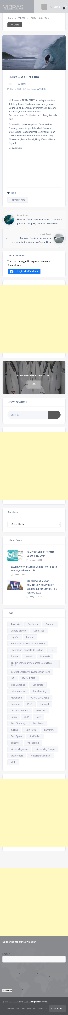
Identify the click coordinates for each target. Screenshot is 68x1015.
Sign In (55, 7)
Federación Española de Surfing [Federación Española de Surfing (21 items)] (27, 650)
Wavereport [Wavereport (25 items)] (17, 755)
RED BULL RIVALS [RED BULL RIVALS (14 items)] (20, 710)
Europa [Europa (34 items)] (30, 637)
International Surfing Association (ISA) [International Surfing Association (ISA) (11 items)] (30, 672)
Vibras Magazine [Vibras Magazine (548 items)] (19, 749)
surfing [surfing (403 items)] (14, 730)
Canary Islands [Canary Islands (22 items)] (18, 630)
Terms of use (13, 1008)
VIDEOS (21, 18)
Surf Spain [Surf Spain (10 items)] (16, 736)
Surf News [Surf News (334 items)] (31, 730)
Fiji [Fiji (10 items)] (52, 650)
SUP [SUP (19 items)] (26, 717)
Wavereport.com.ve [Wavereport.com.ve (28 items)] (41, 755)
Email (6, 954)
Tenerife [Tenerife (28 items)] (15, 743)
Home (10, 18)
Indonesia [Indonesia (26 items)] (45, 656)
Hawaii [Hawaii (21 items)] (29, 656)
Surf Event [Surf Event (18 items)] (38, 723)
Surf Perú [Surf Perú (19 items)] (49, 730)
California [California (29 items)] (33, 624)
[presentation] (15, 974)
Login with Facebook (23, 271)
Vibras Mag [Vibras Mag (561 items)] (33, 743)
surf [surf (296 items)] (39, 717)
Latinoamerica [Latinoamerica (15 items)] (18, 691)
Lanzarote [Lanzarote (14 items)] (38, 685)
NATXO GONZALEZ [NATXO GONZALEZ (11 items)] (39, 697)
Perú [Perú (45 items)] (29, 704)
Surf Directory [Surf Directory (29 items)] (18, 723)
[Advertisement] (34, 319)
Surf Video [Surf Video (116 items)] (34, 736)
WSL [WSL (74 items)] (13, 762)
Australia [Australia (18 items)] (15, 624)
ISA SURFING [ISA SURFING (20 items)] (28, 678)
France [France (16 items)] (14, 656)
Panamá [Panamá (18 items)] (15, 704)
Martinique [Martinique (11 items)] (16, 697)
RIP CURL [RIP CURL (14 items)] (41, 710)
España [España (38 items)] (14, 637)
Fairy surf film (18, 200)
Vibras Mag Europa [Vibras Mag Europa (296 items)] (45, 749)
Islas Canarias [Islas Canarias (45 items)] (18, 685)
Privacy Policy (28, 1008)
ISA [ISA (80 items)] (12, 678)
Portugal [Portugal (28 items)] (44, 704)
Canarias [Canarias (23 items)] (50, 624)
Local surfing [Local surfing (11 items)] (39, 691)
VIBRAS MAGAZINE (14, 1002)
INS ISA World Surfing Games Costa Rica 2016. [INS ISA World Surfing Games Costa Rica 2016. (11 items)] (31, 664)
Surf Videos (32, 89)
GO (34, 384)
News (40, 1008)
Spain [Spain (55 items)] (14, 717)
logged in (25, 261)
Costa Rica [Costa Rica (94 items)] (39, 630)
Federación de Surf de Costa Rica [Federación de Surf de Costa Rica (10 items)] (28, 643)
